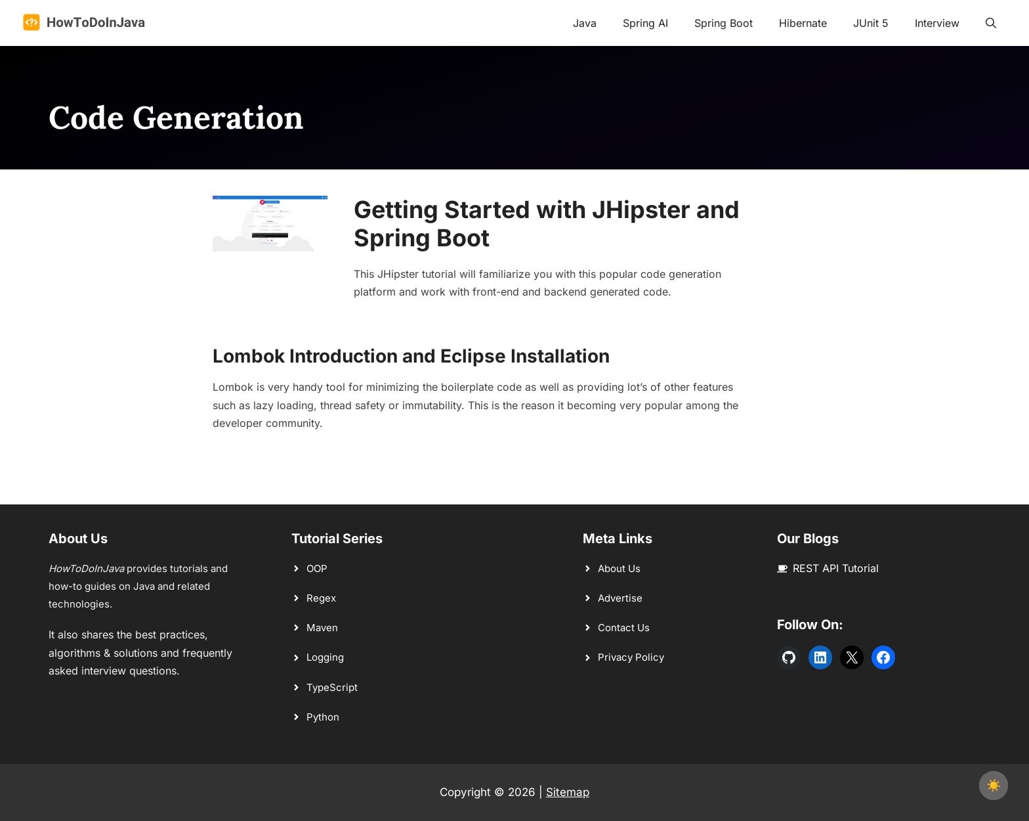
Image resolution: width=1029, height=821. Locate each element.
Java (585, 23)
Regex (321, 598)
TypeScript (332, 687)
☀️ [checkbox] (993, 785)
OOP (316, 568)
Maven (322, 627)
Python (322, 717)
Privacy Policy (631, 657)
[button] (991, 23)
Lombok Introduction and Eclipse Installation (411, 356)
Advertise (620, 598)
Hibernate (803, 23)
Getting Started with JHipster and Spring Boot (547, 223)
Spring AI (645, 23)
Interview (937, 23)
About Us (619, 568)
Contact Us (624, 627)
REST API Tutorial (836, 568)
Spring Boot (723, 23)
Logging (325, 657)
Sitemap (567, 792)
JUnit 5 (871, 23)
